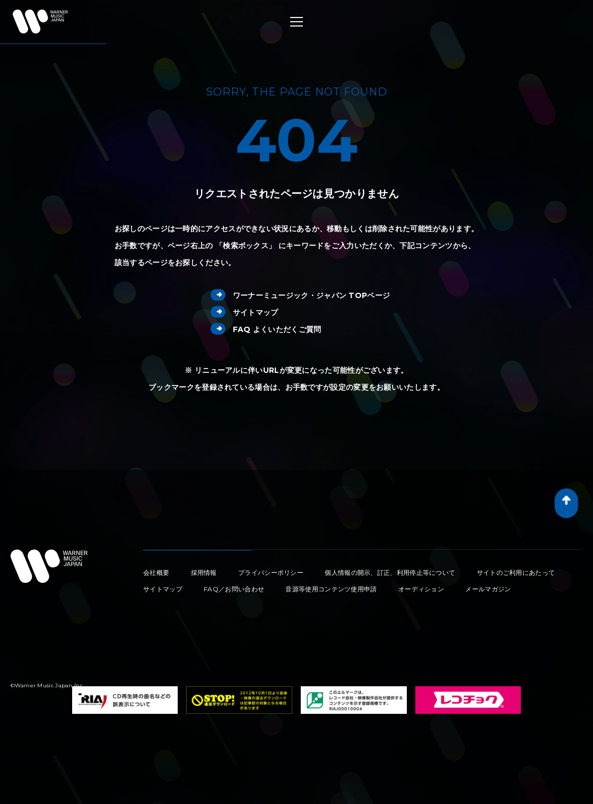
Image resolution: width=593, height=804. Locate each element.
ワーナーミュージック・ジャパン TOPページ (300, 295)
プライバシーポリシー (270, 572)
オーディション (421, 589)
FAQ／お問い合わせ (234, 589)
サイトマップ (244, 312)
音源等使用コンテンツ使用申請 (331, 589)
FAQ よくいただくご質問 (266, 329)
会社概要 (156, 572)
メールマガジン (488, 589)
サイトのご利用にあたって (516, 572)
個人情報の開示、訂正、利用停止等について (390, 572)
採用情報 (204, 572)
